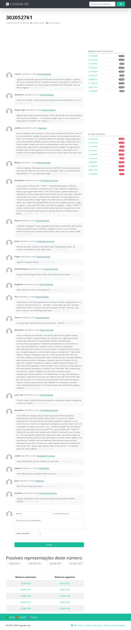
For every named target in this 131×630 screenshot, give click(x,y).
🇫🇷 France (32, 617)
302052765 (65, 602)
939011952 (106, 87)
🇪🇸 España (21, 617)
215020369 (106, 56)
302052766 (65, 608)
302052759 (26, 589)
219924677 (106, 67)
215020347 (106, 75)
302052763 (65, 589)
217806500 (106, 91)
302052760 (26, 583)
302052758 (26, 596)
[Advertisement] (45, 48)
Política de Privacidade (114, 625)
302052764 (65, 596)
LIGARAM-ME (17, 4)
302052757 (26, 602)
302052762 (65, 583)
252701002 (106, 60)
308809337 (106, 79)
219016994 (106, 71)
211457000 (106, 63)
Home (81, 625)
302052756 (26, 608)
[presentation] (64, 536)
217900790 (106, 83)
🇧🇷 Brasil (10, 617)
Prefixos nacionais (93, 625)
